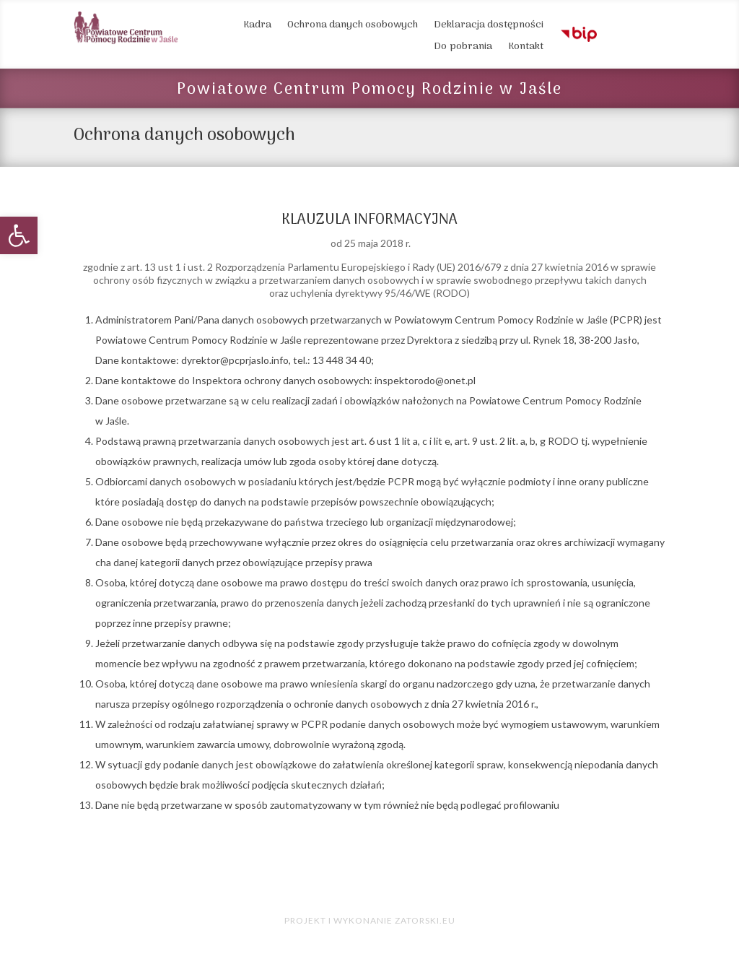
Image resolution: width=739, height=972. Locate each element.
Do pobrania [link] (463, 48)
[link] (19, 235)
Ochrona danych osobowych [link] (352, 26)
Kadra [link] (257, 26)
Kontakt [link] (525, 48)
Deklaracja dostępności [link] (488, 26)
